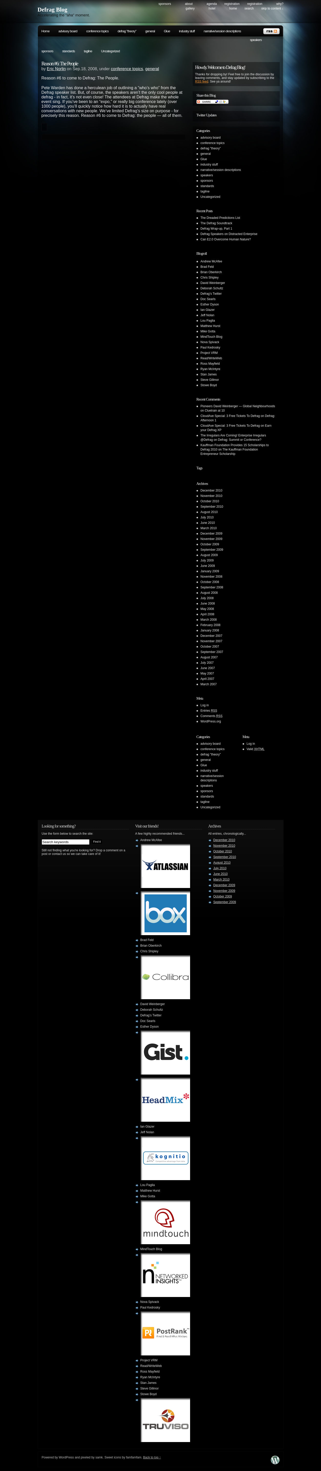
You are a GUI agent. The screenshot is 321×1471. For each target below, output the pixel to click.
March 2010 (209, 528)
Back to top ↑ (152, 1457)
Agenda (211, 4)
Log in (205, 705)
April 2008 (207, 614)
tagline (88, 51)
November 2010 (211, 496)
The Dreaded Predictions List (220, 218)
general (150, 31)
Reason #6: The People (60, 63)
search (249, 8)
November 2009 (211, 539)
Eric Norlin (56, 69)
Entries (209, 710)
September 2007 (212, 652)
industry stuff (187, 31)
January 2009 (210, 571)
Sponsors (165, 4)
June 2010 (208, 523)
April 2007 (207, 679)
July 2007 (207, 663)
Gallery (190, 8)
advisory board (67, 31)
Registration (232, 4)
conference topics (97, 31)
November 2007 (211, 641)
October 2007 (210, 646)
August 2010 (209, 512)
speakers (256, 40)
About (189, 4)
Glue (167, 31)
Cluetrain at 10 (215, 410)
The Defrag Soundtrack (216, 223)
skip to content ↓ (272, 8)
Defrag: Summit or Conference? (239, 440)
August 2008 (209, 593)
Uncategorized (110, 51)
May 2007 (207, 673)
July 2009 (207, 560)
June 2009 (208, 566)
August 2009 (209, 555)
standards (68, 51)
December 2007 (211, 636)
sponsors (47, 51)
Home (233, 8)
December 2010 (211, 490)
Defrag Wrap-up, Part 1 (216, 228)
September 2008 (212, 587)
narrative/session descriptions (222, 31)
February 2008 (211, 625)
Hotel (212, 8)
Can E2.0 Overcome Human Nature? (226, 239)
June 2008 (208, 603)
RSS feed (201, 81)
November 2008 (211, 576)
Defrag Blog (52, 9)
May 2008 (207, 609)
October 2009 (210, 544)
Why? (279, 4)
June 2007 (208, 668)
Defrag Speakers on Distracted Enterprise (229, 234)
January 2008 (210, 630)
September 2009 (212, 549)
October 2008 (210, 582)
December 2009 (211, 533)
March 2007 (209, 684)
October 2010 (210, 501)
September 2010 (212, 506)
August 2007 (209, 657)
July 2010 (207, 517)
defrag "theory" (127, 31)
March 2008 (209, 619)
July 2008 (207, 598)
